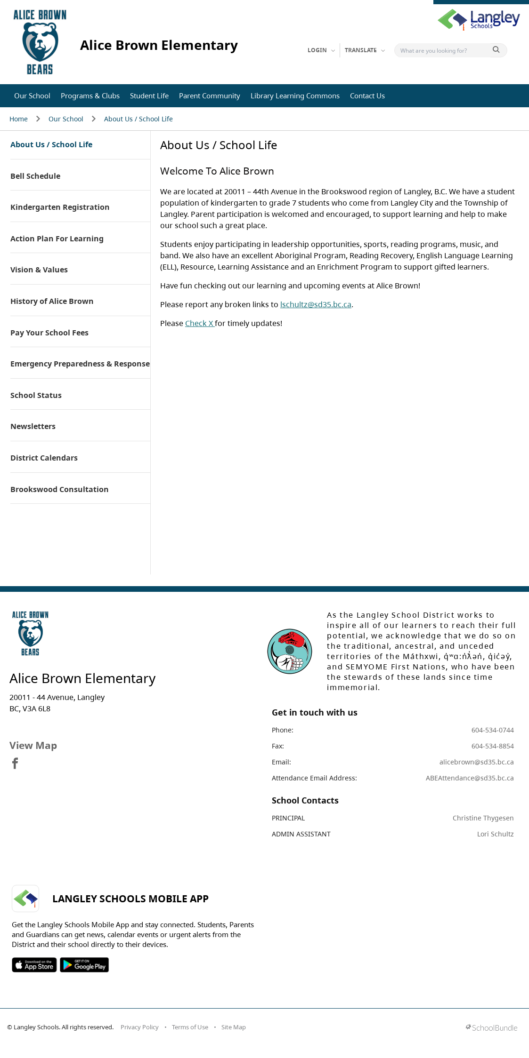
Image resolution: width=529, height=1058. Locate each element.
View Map (33, 745)
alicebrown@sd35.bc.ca (476, 761)
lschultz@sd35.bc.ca (315, 304)
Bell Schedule (35, 176)
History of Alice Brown (52, 301)
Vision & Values (39, 270)
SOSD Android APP (84, 964)
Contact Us (367, 95)
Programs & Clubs (90, 95)
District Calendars (44, 458)
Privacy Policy (140, 1027)
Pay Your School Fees (49, 333)
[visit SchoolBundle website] (491, 1028)
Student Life (149, 95)
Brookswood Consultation (59, 489)
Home (18, 118)
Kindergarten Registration (60, 207)
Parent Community (209, 95)
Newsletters (33, 426)
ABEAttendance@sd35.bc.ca (470, 777)
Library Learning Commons (295, 95)
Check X (200, 323)
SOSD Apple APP (34, 964)
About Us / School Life (138, 118)
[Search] (444, 50)
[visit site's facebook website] (15, 764)
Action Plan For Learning (57, 239)
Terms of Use (190, 1027)
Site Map (233, 1027)
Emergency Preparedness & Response (80, 364)
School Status (36, 395)
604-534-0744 (493, 729)
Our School (32, 95)
